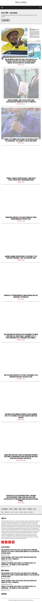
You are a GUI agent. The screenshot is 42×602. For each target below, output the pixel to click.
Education (19, 103)
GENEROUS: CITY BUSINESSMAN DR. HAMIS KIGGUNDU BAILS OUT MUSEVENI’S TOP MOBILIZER (21, 296)
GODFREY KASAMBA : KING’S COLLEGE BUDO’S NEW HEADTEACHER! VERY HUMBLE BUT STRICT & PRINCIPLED (21, 101)
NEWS (19, 64)
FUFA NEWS (19, 378)
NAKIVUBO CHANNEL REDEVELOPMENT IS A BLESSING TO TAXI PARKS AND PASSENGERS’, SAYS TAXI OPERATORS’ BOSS (21, 257)
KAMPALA (19, 260)
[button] (40, 7)
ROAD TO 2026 (19, 460)
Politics (19, 502)
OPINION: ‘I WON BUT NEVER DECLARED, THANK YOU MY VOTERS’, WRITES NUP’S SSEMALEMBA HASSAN (21, 179)
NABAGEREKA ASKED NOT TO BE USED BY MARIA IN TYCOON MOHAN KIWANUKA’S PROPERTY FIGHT (21, 218)
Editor (23, 64)
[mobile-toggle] (2, 7)
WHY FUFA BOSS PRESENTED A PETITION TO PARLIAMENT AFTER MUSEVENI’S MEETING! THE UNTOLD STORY (21, 376)
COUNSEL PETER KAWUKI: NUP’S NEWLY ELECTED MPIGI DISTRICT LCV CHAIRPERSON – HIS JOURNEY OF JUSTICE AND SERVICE (21, 140)
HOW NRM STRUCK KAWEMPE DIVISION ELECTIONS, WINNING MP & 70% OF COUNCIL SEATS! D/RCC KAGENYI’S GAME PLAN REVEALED (21, 415)
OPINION (19, 182)
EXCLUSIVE (19, 221)
